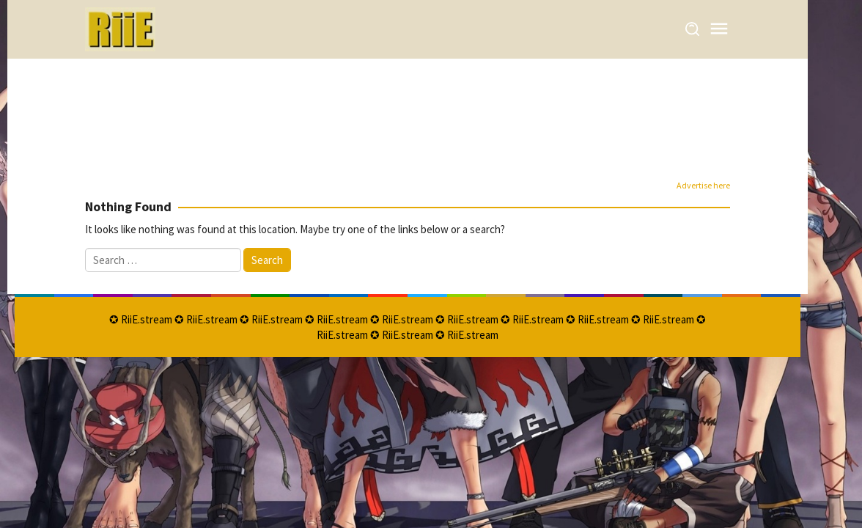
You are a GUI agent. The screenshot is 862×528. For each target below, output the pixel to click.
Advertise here (703, 185)
